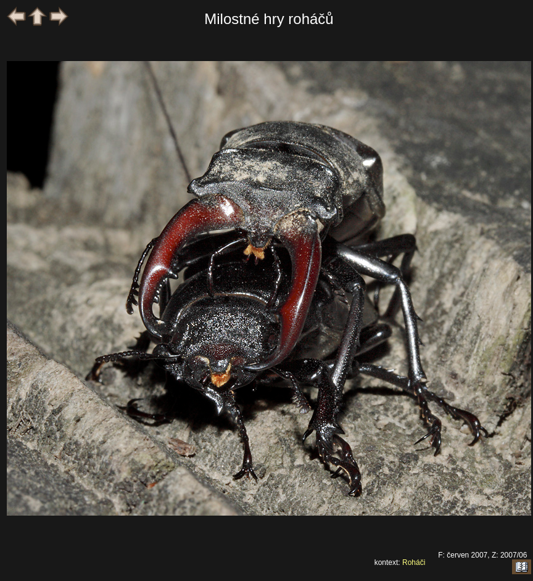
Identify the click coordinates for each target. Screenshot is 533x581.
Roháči (413, 562)
